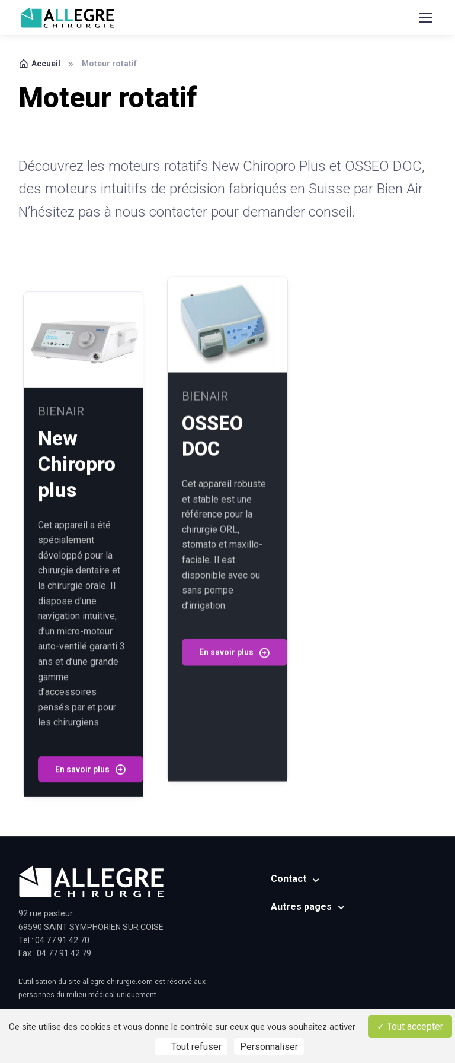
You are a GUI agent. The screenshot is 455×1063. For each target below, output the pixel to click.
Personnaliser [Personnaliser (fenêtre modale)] (269, 1046)
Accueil (39, 63)
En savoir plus (90, 755)
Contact (288, 878)
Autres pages (301, 906)
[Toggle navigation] (425, 17)
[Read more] (83, 326)
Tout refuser (191, 1046)
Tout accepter (410, 1026)
